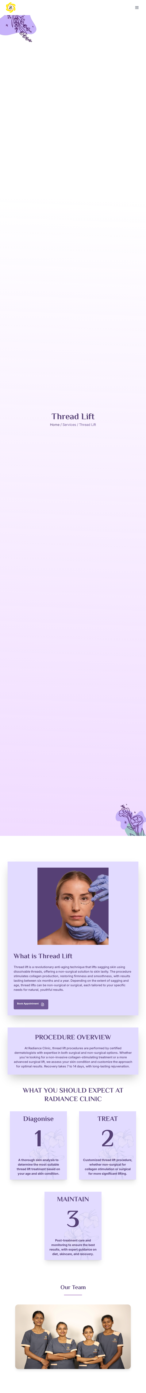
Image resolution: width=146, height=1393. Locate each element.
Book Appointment (34, 1004)
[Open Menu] (137, 7)
